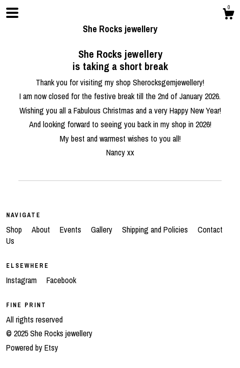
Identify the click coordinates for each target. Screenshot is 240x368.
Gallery (102, 229)
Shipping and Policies (156, 229)
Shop (15, 229)
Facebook (61, 280)
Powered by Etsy (32, 347)
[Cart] (228, 15)
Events (71, 229)
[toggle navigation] (12, 13)
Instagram (22, 280)
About (42, 229)
